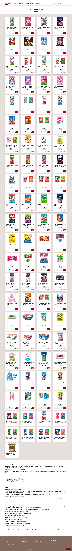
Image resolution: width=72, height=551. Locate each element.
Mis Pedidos (24, 541)
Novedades (32, 3)
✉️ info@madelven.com (15, 0)
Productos (21, 3)
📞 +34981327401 (8, 0)
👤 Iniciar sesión (55, 0)
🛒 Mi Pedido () (63, 0)
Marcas (26, 3)
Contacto (6, 545)
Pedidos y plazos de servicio (9, 544)
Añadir (16, 33)
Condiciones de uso (8, 542)
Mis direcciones (24, 542)
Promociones (38, 3)
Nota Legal (6, 541)
